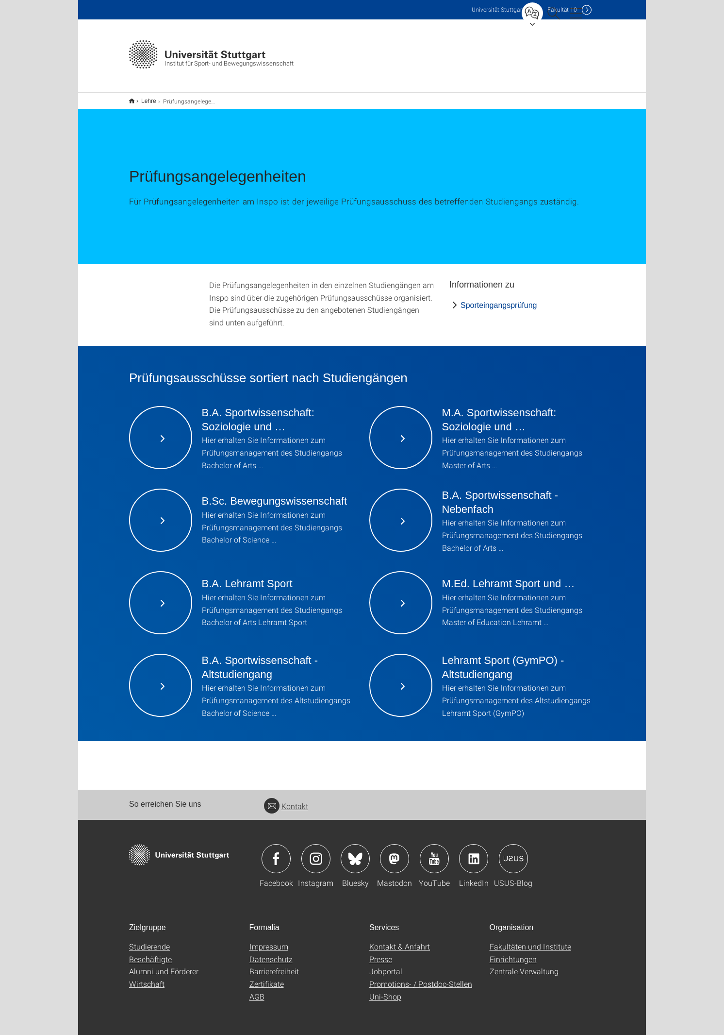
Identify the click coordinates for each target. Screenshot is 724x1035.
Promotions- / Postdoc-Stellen (420, 977)
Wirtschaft (147, 977)
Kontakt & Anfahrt (399, 940)
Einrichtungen (513, 953)
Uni (498, 9)
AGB (256, 990)
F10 (562, 9)
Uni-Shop (385, 990)
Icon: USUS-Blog (513, 852)
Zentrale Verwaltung (524, 965)
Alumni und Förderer (163, 965)
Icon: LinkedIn (473, 852)
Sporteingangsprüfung (499, 299)
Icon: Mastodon (394, 852)
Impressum (268, 940)
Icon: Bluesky (355, 852)
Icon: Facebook (276, 852)
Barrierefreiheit (274, 965)
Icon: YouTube (434, 852)
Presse (380, 953)
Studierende (149, 940)
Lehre (143, 97)
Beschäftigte (150, 953)
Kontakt (286, 800)
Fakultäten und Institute (530, 940)
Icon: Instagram (315, 852)
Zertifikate (266, 977)
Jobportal (385, 965)
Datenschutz (271, 953)
